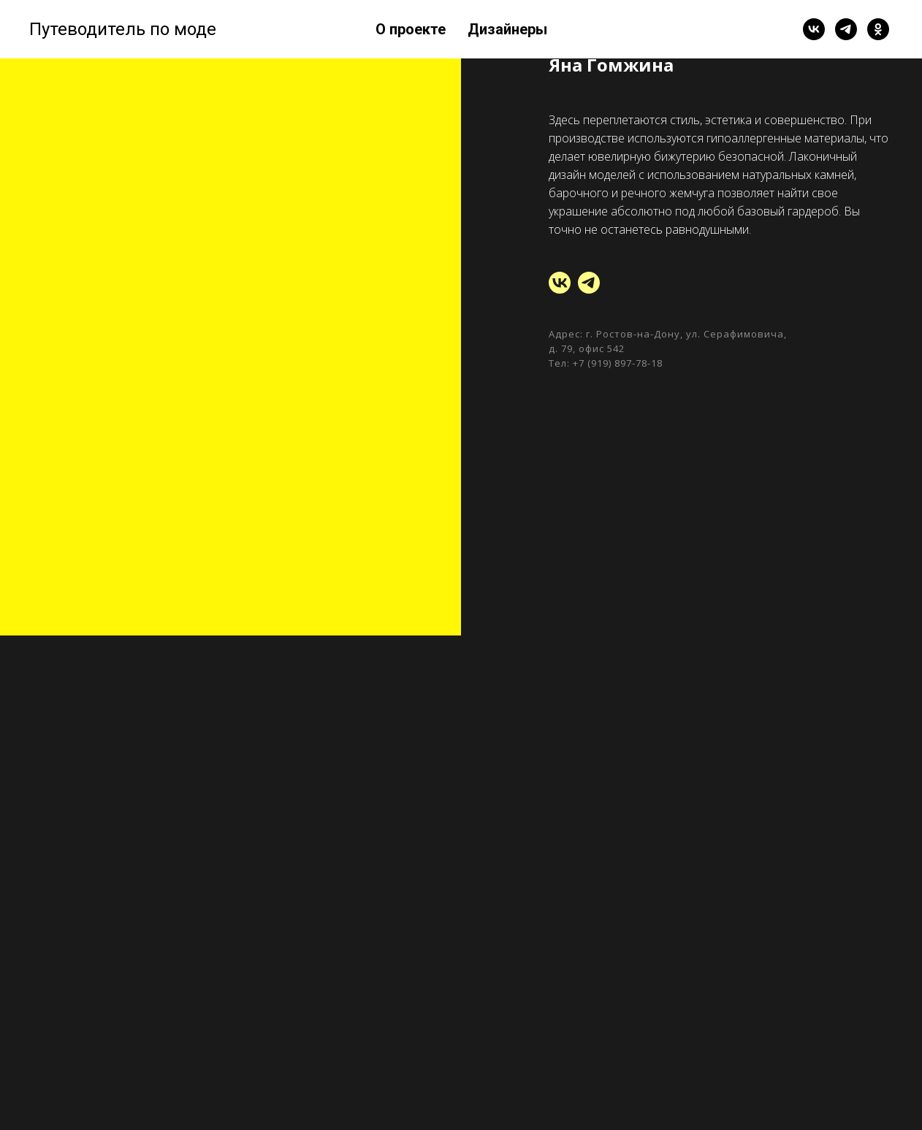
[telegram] (846, 29)
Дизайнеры (507, 29)
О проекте (411, 29)
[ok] (878, 29)
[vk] (814, 29)
